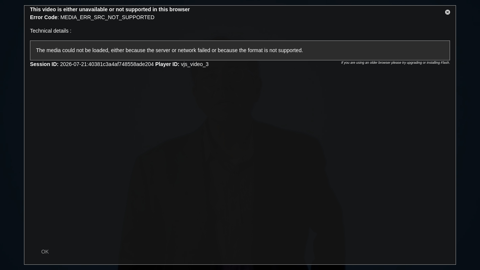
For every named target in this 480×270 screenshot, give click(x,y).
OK (45, 252)
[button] (448, 13)
